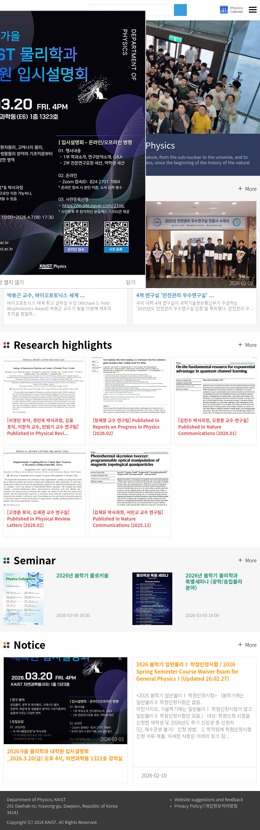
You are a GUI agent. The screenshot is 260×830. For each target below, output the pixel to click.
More (251, 188)
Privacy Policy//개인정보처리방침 (206, 806)
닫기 (131, 282)
